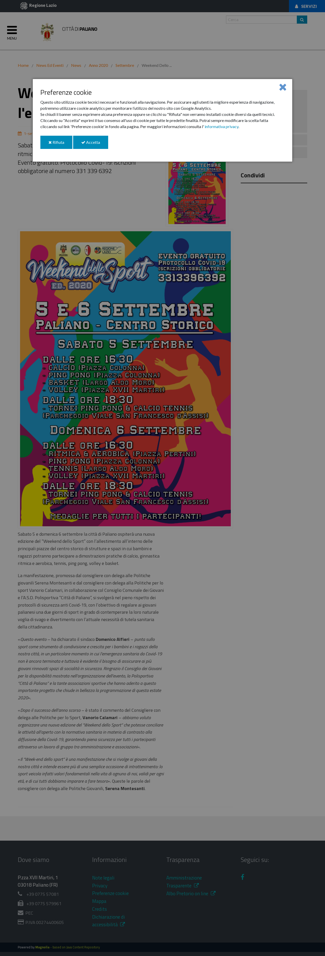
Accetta (94, 144)
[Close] (283, 87)
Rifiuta (60, 144)
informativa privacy (221, 126)
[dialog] (162, 120)
